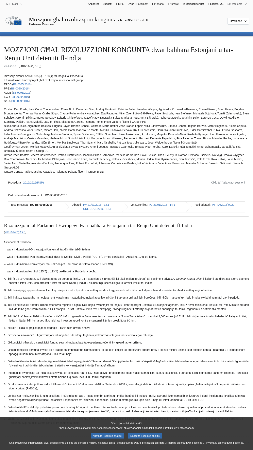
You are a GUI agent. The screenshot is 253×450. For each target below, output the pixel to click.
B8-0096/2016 (20, 96)
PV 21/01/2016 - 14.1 (162, 204)
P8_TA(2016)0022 (223, 204)
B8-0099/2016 (20, 101)
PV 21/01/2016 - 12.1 (96, 204)
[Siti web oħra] (237, 4)
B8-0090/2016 (20, 88)
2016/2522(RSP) (33, 182)
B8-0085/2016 (22, 84)
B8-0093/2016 (21, 92)
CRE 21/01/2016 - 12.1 (97, 208)
